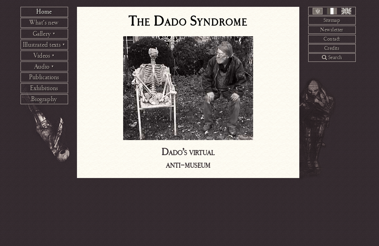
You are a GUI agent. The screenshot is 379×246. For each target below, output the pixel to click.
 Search (332, 57)
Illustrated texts (44, 45)
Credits (331, 48)
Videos (44, 56)
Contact (332, 39)
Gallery (44, 34)
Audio (44, 67)
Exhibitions (44, 88)
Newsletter (331, 29)
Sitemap (332, 20)
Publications (44, 77)
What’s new (44, 22)
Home (44, 12)
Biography (44, 99)
